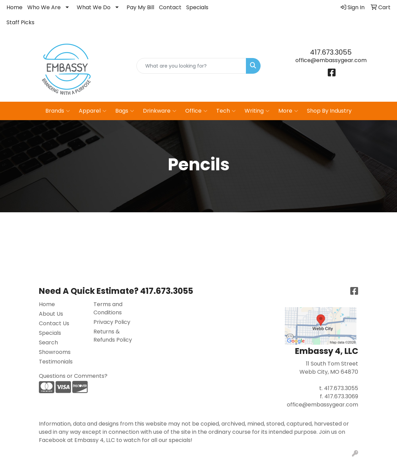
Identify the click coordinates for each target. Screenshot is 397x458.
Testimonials (56, 362)
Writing (257, 111)
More (288, 111)
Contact (170, 7)
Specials (197, 7)
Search (48, 342)
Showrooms (55, 352)
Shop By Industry (329, 111)
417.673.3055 (331, 52)
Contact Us (54, 323)
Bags (124, 111)
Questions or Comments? (73, 376)
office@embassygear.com (331, 60)
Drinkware (159, 111)
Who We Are (44, 7)
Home (14, 7)
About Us (51, 314)
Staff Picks (20, 22)
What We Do (94, 7)
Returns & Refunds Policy (112, 336)
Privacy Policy (111, 322)
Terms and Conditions (107, 308)
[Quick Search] (191, 66)
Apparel (92, 111)
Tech (226, 111)
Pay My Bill (140, 7)
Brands (57, 111)
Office (196, 111)
